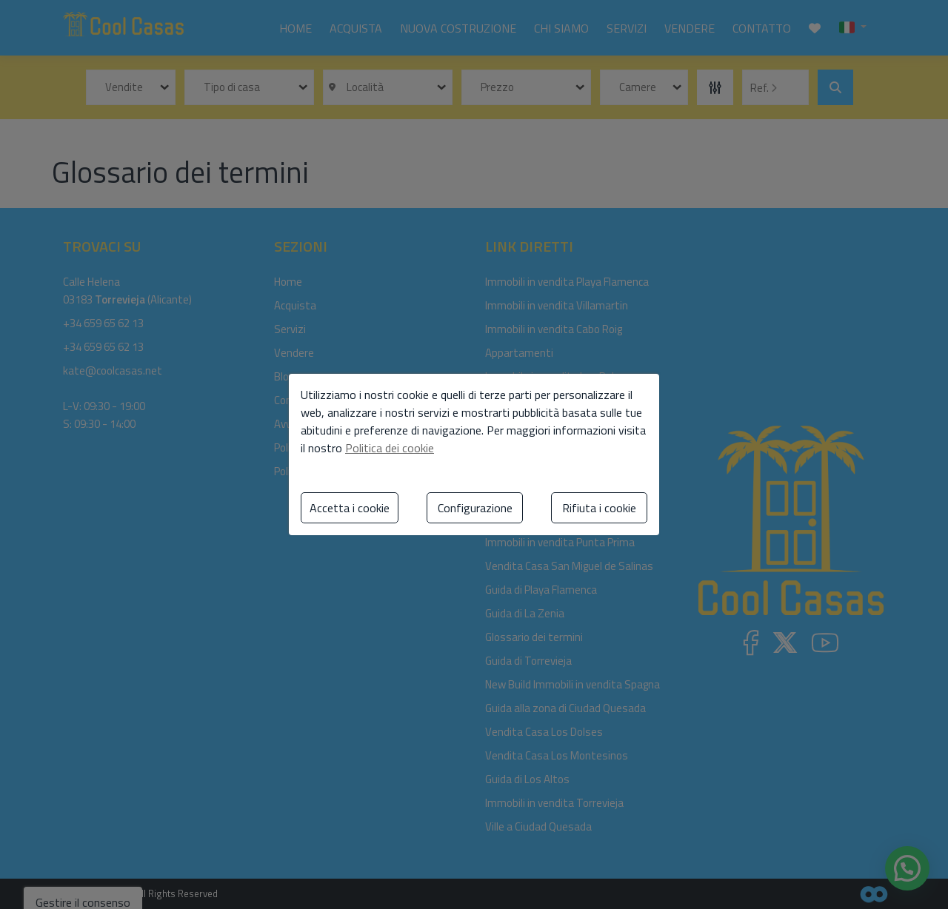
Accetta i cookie (350, 508)
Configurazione (475, 508)
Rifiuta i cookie (599, 508)
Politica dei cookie (389, 448)
